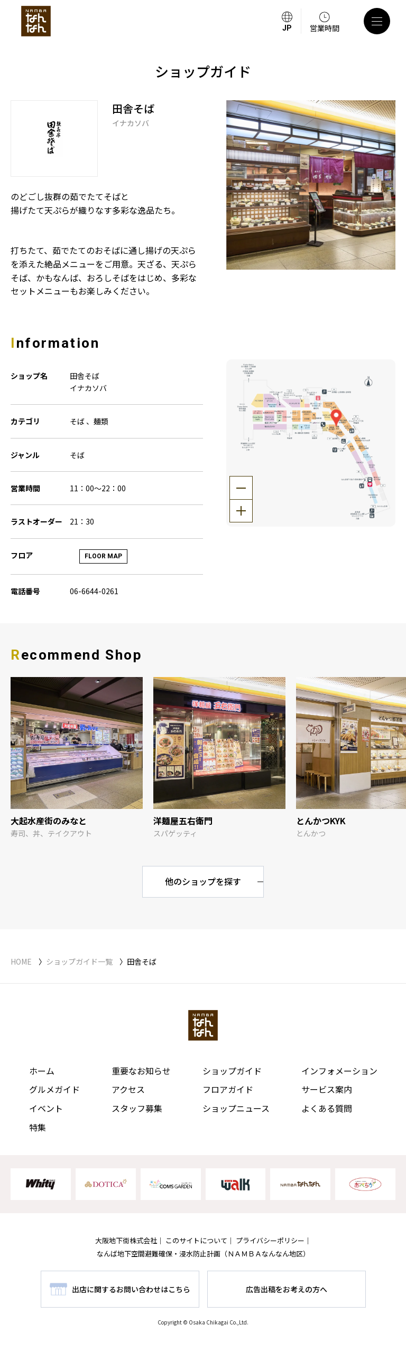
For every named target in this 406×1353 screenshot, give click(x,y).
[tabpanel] (311, 185)
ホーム (41, 1070)
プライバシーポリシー (270, 1240)
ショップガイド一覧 (79, 961)
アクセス (128, 1089)
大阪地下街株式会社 (126, 1240)
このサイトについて (196, 1240)
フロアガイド (227, 1089)
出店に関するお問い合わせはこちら (131, 1289)
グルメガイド (54, 1089)
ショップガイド (232, 1070)
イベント (46, 1108)
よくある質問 (326, 1108)
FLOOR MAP (103, 556)
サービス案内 (326, 1089)
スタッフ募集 (137, 1108)
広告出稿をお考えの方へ (286, 1289)
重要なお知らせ (141, 1070)
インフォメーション (339, 1070)
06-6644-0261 (94, 591)
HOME (21, 961)
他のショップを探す (203, 881)
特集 (37, 1127)
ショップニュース (236, 1108)
